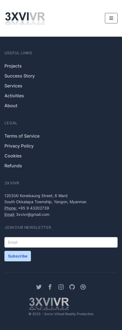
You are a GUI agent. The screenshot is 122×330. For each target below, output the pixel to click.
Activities (14, 95)
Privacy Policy (19, 146)
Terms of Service (21, 136)
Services (13, 85)
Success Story (19, 76)
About (10, 105)
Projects (13, 66)
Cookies (13, 156)
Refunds (13, 165)
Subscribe (17, 256)
